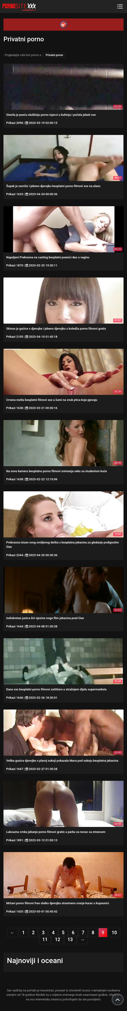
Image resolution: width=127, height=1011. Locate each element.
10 (114, 932)
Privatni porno (54, 55)
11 (45, 939)
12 (57, 939)
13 (70, 939)
